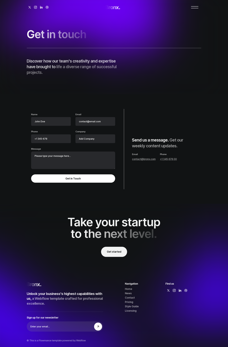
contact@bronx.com (144, 159)
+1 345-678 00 (168, 159)
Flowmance (45, 340)
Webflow (81, 340)
